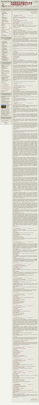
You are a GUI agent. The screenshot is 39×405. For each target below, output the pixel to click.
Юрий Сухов (17, 29)
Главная (6, 5)
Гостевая (5, 1)
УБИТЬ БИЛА (3, 11)
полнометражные (4, 42)
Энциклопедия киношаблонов (6, 79)
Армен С (16, 241)
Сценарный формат (5, 68)
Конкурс (9, 5)
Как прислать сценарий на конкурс (6, 65)
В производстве (3, 56)
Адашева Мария (17, 293)
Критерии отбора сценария (6, 76)
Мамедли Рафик (17, 305)
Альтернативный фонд (4, 51)
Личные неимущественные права (6, 72)
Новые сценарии (3, 48)
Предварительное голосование (6, 23)
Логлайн (3, 69)
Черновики (2, 54)
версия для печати (34, 13)
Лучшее (13, 5)
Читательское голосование (5, 29)
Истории (26, 5)
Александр (17, 228)
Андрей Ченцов (17, 102)
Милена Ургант (17, 317)
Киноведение (17, 5)
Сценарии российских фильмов (6, 86)
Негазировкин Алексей (18, 15)
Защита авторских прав (5, 70)
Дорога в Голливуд (4, 75)
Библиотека (22, 5)
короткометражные (5, 46)
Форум (8, 1)
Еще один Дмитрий (18, 347)
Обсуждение (3, 30)
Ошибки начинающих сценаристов (5, 67)
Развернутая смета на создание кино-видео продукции (5, 78)
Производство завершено (5, 58)
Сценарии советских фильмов (5, 88)
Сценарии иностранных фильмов (4, 91)
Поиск (2, 1)
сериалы (3, 43)
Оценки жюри (3, 24)
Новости (15, 1)
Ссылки (11, 1)
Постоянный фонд (4, 41)
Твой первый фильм (5, 80)
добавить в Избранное (33, 12)
